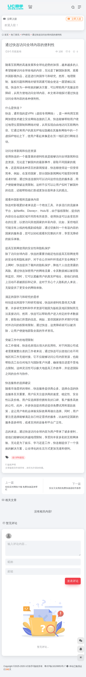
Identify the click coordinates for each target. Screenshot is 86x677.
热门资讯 (15, 35)
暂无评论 (11, 523)
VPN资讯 (25, 35)
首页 (6, 35)
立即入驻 (74, 18)
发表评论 (72, 580)
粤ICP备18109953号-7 (54, 666)
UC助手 (29, 666)
